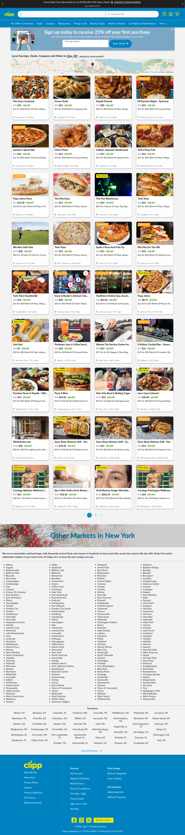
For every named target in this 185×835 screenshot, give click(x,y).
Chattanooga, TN (39, 729)
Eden (144, 598)
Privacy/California (33, 793)
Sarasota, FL (141, 737)
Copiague (146, 589)
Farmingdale (10, 603)
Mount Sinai (56, 647)
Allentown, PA (19, 718)
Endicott (54, 600)
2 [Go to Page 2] (95, 515)
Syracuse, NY (161, 724)
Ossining (9, 661)
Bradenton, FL (19, 740)
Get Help (74, 794)
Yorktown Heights (59, 702)
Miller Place (56, 644)
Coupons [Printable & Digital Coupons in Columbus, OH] (50, 24)
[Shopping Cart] (177, 14)
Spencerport (102, 683)
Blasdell (145, 573)
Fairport (145, 600)
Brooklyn (55, 578)
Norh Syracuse (149, 652)
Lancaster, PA (100, 718)
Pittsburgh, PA (141, 713)
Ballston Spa (56, 570)
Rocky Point (102, 672)
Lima (7, 636)
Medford (100, 641)
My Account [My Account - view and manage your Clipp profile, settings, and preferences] (76, 773)
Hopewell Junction (14, 622)
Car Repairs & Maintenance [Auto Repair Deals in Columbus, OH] (142, 24)
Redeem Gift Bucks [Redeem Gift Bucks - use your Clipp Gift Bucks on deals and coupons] (79, 778)
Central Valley (103, 581)
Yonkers (8, 702)
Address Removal (32, 803)
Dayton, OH (60, 724)
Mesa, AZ (100, 737)
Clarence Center (149, 584)
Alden (53, 565)
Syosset (100, 685)
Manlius (145, 639)
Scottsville (101, 677)
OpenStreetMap (158, 72)
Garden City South (60, 609)
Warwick (9, 693)
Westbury (9, 699)
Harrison (146, 614)
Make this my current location (91, 56)
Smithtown (10, 683)
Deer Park (55, 592)
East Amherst (11, 595)
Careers (28, 788)
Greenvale (146, 611)
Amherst (146, 565)
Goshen (8, 611)
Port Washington (105, 666)
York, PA (161, 740)
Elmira (7, 600)
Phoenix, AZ (120, 743)
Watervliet (55, 693)
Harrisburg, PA (80, 729)
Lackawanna (56, 630)
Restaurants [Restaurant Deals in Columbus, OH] (64, 24)
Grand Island (56, 611)
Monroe (145, 644)
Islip (52, 625)
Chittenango (10, 584)
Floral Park (147, 603)
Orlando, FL (121, 737)
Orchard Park (148, 658)
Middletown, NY (120, 713)
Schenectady (57, 677)
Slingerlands (147, 680)
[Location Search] (132, 14)
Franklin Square (104, 606)
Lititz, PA (100, 724)
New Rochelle (148, 650)
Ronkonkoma (148, 672)
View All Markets (91, 751)
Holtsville (146, 619)
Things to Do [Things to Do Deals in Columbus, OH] (80, 24)
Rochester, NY (141, 718)
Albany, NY (19, 713)
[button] (2, 4)
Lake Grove (147, 630)
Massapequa (56, 641)
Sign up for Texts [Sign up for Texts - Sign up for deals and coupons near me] (78, 804)
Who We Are (30, 772)
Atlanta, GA (19, 724)
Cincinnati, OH (39, 735)
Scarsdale (9, 677)
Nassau (8, 650)
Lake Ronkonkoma (13, 633)
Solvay (53, 683)
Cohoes (145, 587)
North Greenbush (13, 655)
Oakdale (8, 658)
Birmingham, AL (19, 735)
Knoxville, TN (100, 713)
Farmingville (56, 603)
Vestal (53, 691)
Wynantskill (147, 699)
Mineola (100, 644)
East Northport (12, 598)
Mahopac (55, 639)
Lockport (146, 636)
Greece (100, 611)
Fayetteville (102, 603)
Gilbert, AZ (80, 718)
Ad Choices (29, 798)
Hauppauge (56, 617)
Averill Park (102, 567)
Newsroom (29, 777)
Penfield (100, 663)
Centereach (56, 581)
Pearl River (147, 661)
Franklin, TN (60, 743)
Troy (143, 688)
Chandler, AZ (39, 718)
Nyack (144, 655)
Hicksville (9, 619)
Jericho (145, 625)
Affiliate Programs (116, 797)
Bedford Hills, (11, 573)
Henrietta (146, 617)
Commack (55, 589)
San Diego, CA (141, 732)
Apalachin (55, 567)
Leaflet (145, 72)
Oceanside (55, 658)
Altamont (101, 565)
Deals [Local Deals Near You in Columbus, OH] (39, 24)
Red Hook (101, 669)
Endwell (100, 600)
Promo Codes (77, 799)
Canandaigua (11, 581)
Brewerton (55, 576)
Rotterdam (9, 674)
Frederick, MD (80, 713)
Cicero (53, 584)
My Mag (74, 809)
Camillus (146, 578)
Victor (99, 691)
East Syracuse (103, 598)
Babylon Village (149, 567)
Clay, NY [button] (72, 56)
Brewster (101, 576)
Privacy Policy (31, 782)
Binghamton (102, 573)
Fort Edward (56, 606)
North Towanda (104, 655)
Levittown (146, 633)
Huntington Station (106, 622)
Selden (145, 677)
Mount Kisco (11, 647)
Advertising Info (115, 792)
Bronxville (9, 578)
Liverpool (101, 636)
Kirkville (145, 628)
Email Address (72, 41)
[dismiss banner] (172, 29)
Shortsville (101, 680)
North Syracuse (58, 655)
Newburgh (101, 652)
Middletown (10, 644)
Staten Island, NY (161, 718)
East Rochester (58, 598)
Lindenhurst (56, 636)
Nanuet (145, 647)
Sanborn (54, 674)
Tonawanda (10, 688)
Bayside (145, 570)
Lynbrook (9, 639)
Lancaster (55, 633)
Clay (6, 587)
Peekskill (9, 663)
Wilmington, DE (161, 735)
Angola (8, 567)
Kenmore (100, 628)
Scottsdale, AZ (141, 743)
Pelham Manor (57, 663)
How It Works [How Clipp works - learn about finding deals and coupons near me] (114, 778)
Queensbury (56, 669)
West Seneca (148, 696)
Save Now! (120, 43)
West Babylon (148, 693)
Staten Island (11, 685)
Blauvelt (8, 576)
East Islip (100, 595)
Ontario (100, 658)
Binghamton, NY (19, 729)
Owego (54, 661)
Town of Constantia (60, 688)
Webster (100, 693)
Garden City (10, 609)
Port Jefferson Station (61, 666)
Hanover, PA (80, 724)
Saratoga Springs (150, 674)
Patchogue (101, 661)
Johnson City (11, 628)
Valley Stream (11, 691)
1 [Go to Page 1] (89, 515)
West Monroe (57, 696)
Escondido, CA (59, 729)
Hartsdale (9, 617)
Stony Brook (56, 685)
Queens (8, 669)
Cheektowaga (148, 581)
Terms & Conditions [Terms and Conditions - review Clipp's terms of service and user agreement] (80, 789)
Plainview (9, 666)
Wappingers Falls (150, 691)
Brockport (146, 576)
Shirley (54, 680)
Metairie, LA (100, 743)
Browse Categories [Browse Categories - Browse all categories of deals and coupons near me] (116, 773)
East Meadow (148, 595)
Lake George (102, 630)
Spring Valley (148, 683)
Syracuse (146, 685)
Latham (100, 633)
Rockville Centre (58, 672)
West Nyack (102, 696)
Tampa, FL (161, 729)
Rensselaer (147, 669)
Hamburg (55, 614)
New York (55, 652)
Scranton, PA (161, 713)
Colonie (8, 589)
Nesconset (55, 650)
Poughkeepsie (148, 666)
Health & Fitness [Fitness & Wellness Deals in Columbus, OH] (116, 24)
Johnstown (56, 628)
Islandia (8, 625)
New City (101, 650)
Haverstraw (102, 617)
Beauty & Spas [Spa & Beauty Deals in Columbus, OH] (97, 24)
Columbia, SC (60, 713)
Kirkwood (9, 630)
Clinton (100, 587)
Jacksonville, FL (80, 743)
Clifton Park (56, 587)
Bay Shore (101, 570)
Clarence (100, 584)
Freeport (146, 606)
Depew (145, 592)
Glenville (146, 609)
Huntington (56, 622)
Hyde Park (146, 622)
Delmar (100, 592)
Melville (145, 641)
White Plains (57, 699)
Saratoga (100, 674)
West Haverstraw (13, 696)
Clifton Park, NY (39, 740)
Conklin (100, 589)
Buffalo (100, 578)
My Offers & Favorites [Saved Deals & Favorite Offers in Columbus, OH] (22, 24)
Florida (8, 606)
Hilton (53, 619)
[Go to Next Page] (101, 515)
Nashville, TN (120, 732)
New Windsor (11, 652)
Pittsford (146, 663)
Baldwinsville (11, 570)
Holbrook (101, 619)
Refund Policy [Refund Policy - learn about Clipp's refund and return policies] (77, 783)
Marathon (9, 641)
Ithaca (99, 625)
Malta (99, 639)
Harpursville (102, 614)
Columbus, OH (59, 718)
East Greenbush (58, 595)
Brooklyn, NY (39, 713)
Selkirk (8, 680)
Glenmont (101, 609)
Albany (8, 565)
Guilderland (10, 614)
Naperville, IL (120, 727)
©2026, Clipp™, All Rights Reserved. (91, 827)
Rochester (9, 672)
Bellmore (55, 573)
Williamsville (102, 699)
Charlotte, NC (39, 724)
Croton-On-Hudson (14, 592)
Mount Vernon (103, 647)
